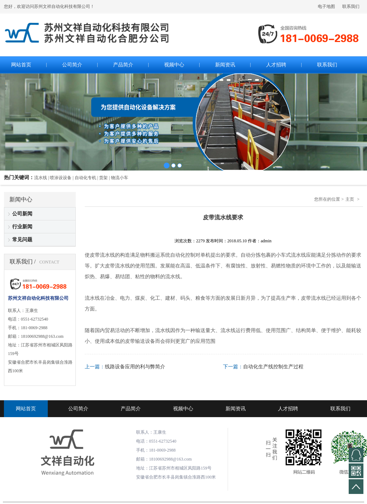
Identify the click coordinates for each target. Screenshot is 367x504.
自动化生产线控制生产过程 (273, 366)
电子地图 (326, 6)
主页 (349, 199)
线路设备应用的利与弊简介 (135, 366)
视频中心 (183, 408)
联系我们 (350, 6)
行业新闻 (22, 226)
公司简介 (78, 408)
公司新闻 (22, 213)
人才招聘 (288, 408)
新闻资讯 (236, 408)
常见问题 (22, 239)
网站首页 (26, 408)
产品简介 (131, 408)
